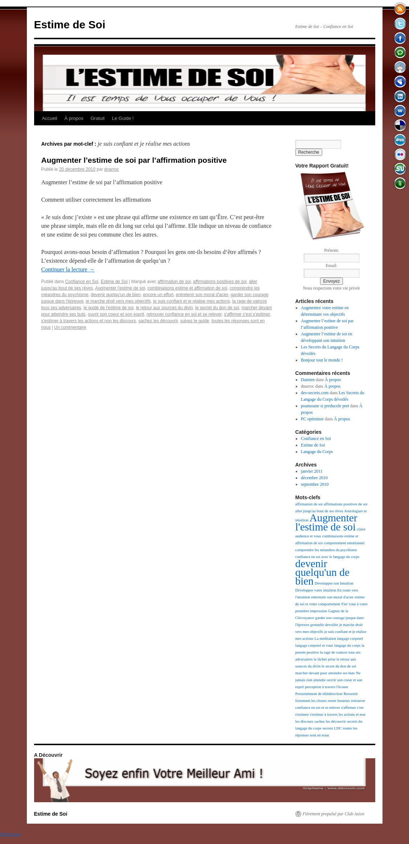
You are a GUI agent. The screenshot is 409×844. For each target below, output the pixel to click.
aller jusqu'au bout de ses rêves (319, 511)
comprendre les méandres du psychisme (326, 550)
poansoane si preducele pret (325, 405)
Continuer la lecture (68, 269)
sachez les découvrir (158, 320)
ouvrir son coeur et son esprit (116, 314)
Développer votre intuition (315, 590)
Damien (308, 379)
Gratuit (97, 118)
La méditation (325, 639)
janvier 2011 (312, 471)
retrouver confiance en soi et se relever (184, 314)
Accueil (49, 118)
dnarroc (111, 169)
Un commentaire (70, 327)
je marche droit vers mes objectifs (118, 301)
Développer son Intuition (334, 583)
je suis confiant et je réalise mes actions (191, 301)
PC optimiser (312, 418)
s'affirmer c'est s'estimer (247, 314)
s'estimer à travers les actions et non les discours (88, 320)
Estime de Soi (70, 25)
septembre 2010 (314, 484)
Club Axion (10, 834)
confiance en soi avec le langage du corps (327, 557)
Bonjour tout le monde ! (322, 360)
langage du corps (347, 645)
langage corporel (350, 639)
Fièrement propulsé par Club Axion (333, 813)
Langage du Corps (317, 451)
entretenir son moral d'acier (202, 294)
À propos (73, 118)
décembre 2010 (314, 477)
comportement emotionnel (344, 543)
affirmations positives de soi (219, 281)
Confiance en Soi (81, 281)
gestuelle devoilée (324, 625)
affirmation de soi (174, 281)
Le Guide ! (123, 118)
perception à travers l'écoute (326, 687)
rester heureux (339, 701)
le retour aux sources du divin (164, 307)
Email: (332, 265)
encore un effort (158, 294)
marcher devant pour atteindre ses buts (325, 673)
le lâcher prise (324, 659)
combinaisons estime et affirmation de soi (187, 288)
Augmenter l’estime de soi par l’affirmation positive (134, 160)
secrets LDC (332, 728)
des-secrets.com (314, 392)
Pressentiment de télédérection (319, 694)
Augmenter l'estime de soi (120, 288)
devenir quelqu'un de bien (115, 294)
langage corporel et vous (314, 645)
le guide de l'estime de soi (108, 307)
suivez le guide (194, 320)
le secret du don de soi (217, 307)
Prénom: (331, 250)
